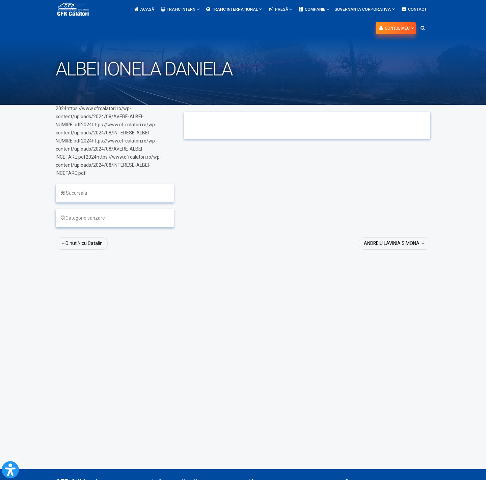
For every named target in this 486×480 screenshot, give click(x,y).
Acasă (144, 9)
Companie (314, 9)
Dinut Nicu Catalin (84, 243)
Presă (280, 9)
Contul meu (396, 28)
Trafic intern (180, 9)
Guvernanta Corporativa (364, 9)
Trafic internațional (234, 9)
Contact (414, 9)
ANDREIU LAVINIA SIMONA (391, 243)
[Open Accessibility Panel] (10, 469)
